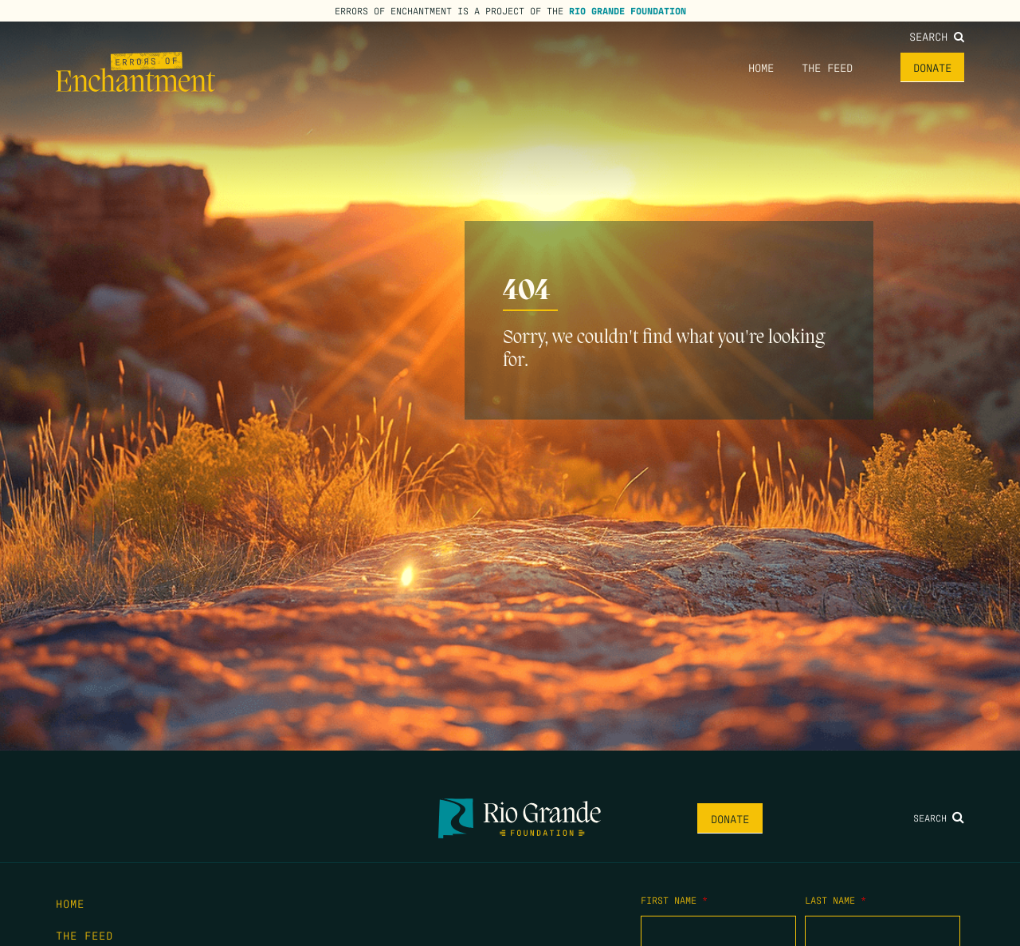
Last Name (835, 899)
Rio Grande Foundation (627, 10)
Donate (932, 67)
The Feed (827, 67)
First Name (674, 899)
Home (761, 67)
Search (936, 36)
